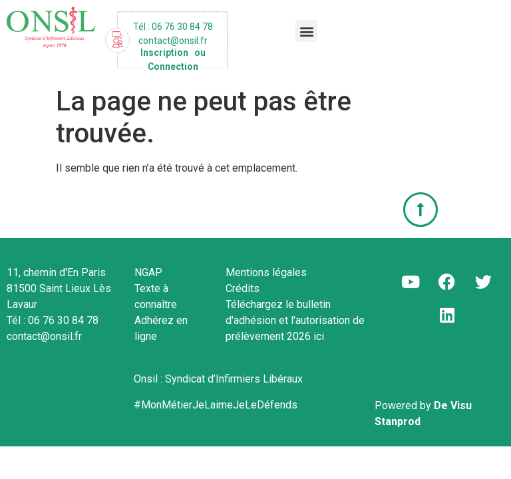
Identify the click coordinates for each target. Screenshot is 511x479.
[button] (306, 31)
